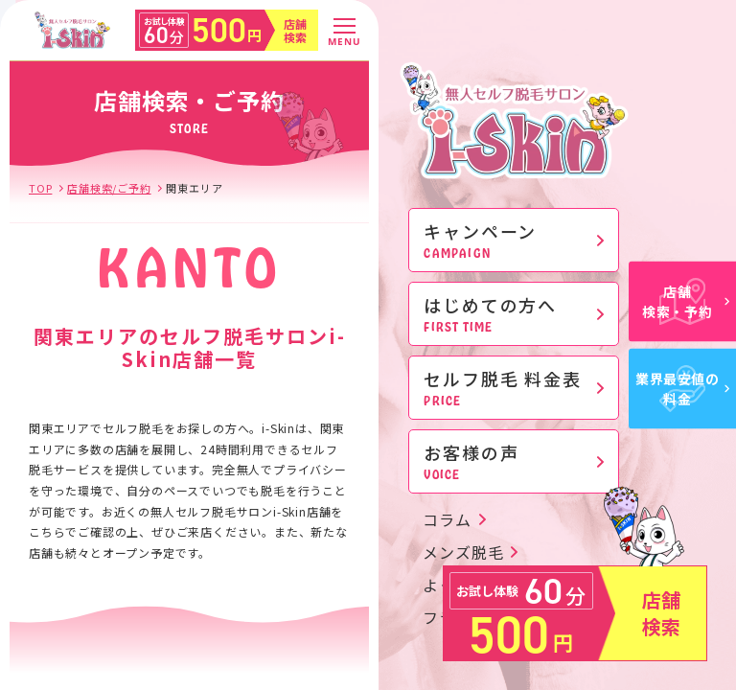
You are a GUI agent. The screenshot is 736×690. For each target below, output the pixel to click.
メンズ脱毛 (463, 552)
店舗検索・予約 (685, 301)
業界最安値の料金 (682, 388)
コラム (447, 519)
